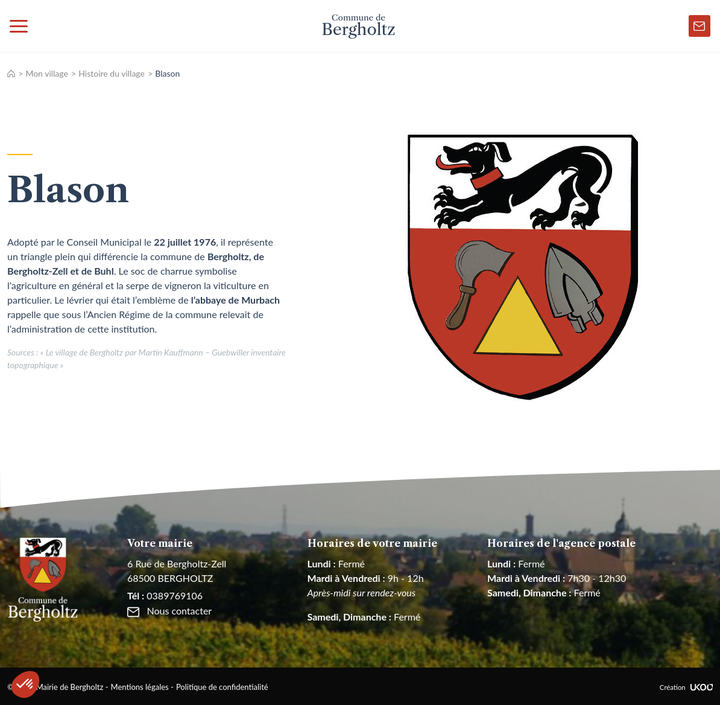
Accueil (11, 73)
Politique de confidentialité (222, 687)
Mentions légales (140, 687)
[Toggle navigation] (19, 26)
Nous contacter (169, 610)
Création (686, 687)
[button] (25, 684)
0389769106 (165, 595)
